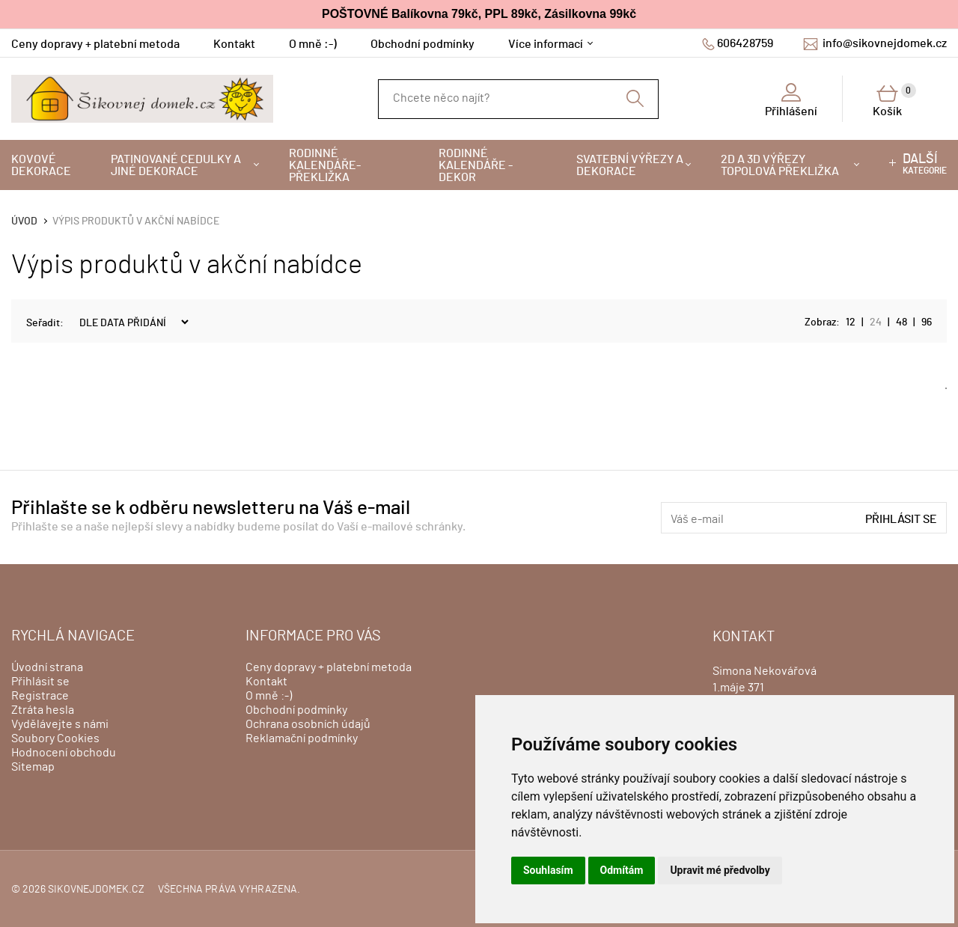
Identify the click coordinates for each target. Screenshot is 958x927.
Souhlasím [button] (548, 870)
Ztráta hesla (42, 710)
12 (850, 322)
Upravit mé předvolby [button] (719, 870)
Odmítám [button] (622, 870)
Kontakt (234, 44)
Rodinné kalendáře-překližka (325, 165)
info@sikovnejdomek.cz (885, 43)
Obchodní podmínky (422, 44)
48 (901, 322)
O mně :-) (313, 44)
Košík (894, 100)
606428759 (745, 43)
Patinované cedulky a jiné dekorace (176, 165)
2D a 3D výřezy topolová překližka (780, 165)
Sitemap (33, 767)
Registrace (40, 696)
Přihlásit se (901, 519)
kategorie (925, 164)
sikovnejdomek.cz (96, 889)
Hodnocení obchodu (63, 753)
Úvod (24, 221)
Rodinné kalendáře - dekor (476, 165)
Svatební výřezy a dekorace (629, 165)
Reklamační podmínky (301, 738)
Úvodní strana (47, 667)
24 (876, 322)
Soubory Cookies (55, 738)
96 (926, 322)
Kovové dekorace (41, 165)
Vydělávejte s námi (60, 724)
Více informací (545, 44)
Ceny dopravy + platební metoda (95, 44)
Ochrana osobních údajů (307, 724)
